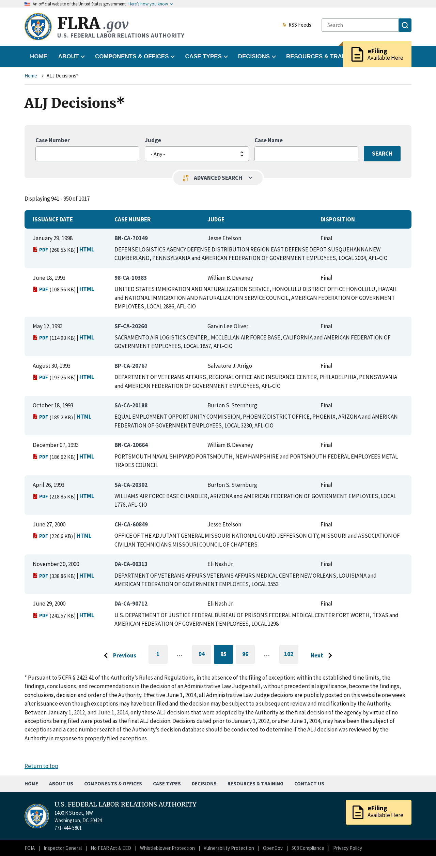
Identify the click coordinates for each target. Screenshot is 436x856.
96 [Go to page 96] (248, 655)
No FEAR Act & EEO (111, 848)
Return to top (41, 766)
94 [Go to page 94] (205, 655)
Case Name (268, 140)
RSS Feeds (296, 25)
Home (38, 56)
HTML (86, 249)
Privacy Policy (347, 848)
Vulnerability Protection (229, 848)
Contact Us (309, 783)
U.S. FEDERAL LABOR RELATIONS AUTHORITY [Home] (125, 804)
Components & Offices (113, 783)
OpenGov (273, 848)
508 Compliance (308, 848)
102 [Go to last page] (291, 657)
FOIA (30, 848)
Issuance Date (53, 219)
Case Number (52, 140)
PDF (40, 249)
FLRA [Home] (92, 23)
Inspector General (63, 848)
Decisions (204, 783)
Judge (153, 140)
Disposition (338, 219)
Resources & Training (255, 783)
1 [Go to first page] (162, 657)
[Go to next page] (323, 656)
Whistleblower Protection (167, 848)
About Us (61, 783)
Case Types (167, 783)
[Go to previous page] (118, 656)
